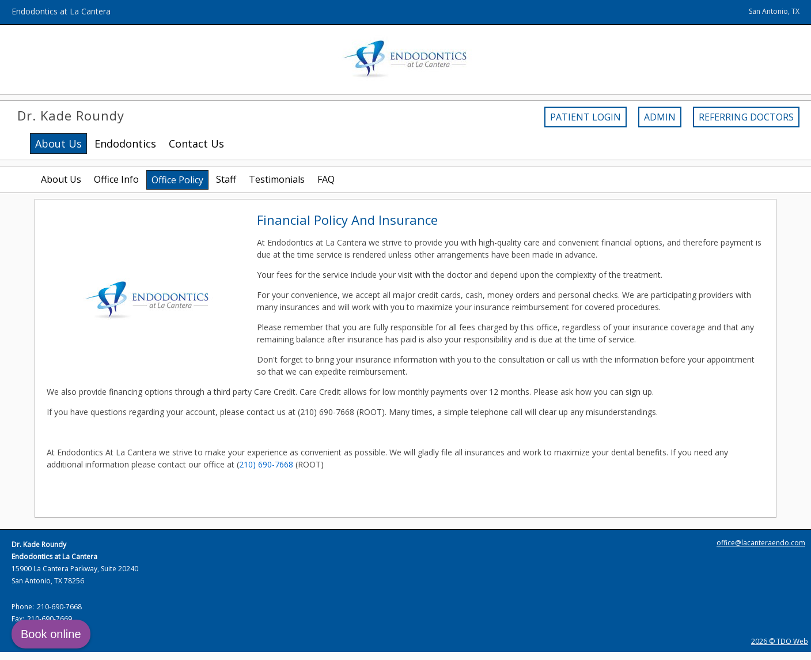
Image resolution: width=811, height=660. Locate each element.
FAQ (326, 179)
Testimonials (277, 179)
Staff (226, 179)
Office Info (116, 179)
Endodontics (125, 143)
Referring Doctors (746, 117)
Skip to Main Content (39, 5)
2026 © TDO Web (779, 641)
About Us (61, 179)
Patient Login (585, 117)
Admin (660, 117)
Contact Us (196, 143)
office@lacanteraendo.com (761, 543)
